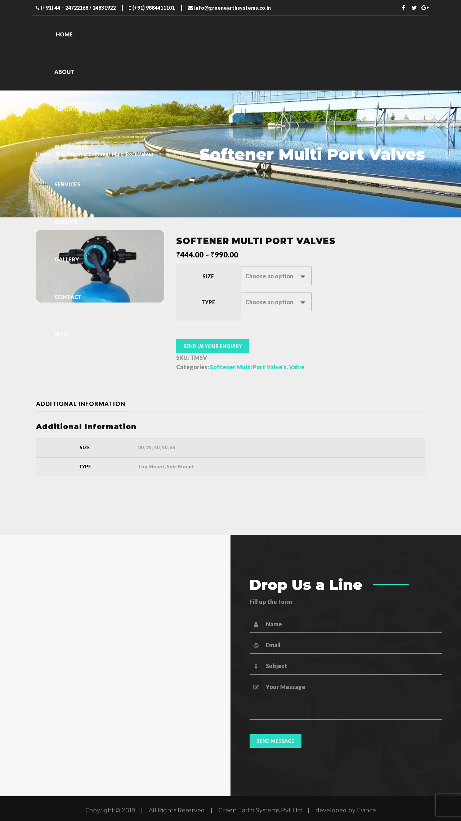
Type (208, 302)
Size (208, 276)
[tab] (86, 403)
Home (43, 154)
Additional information (80, 403)
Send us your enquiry (212, 346)
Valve (297, 366)
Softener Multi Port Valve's (248, 366)
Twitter (414, 7)
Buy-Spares (69, 154)
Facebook (403, 7)
